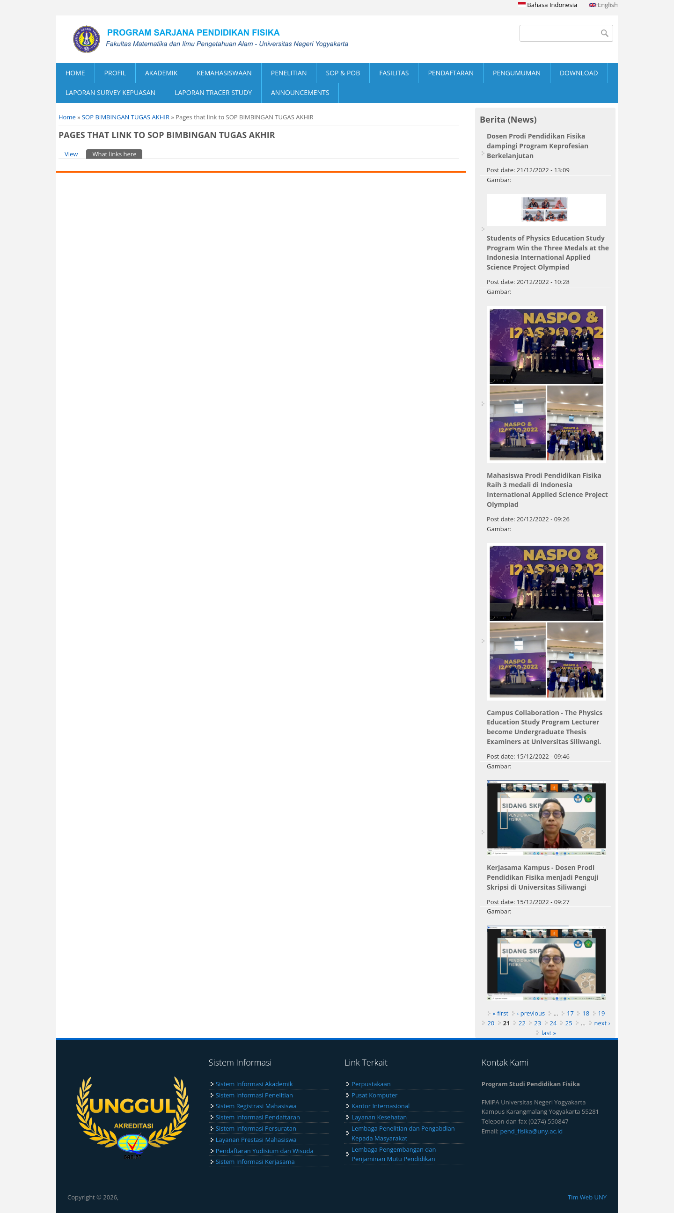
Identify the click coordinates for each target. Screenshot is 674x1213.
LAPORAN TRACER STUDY (213, 92)
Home (67, 117)
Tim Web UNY (587, 1197)
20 (490, 1023)
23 (537, 1023)
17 (570, 1013)
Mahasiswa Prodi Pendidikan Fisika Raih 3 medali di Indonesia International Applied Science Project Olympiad (547, 490)
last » (549, 1033)
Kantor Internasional (381, 1106)
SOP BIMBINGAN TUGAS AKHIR (125, 117)
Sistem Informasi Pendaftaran (258, 1117)
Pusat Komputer (374, 1095)
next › (602, 1023)
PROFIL (115, 72)
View (71, 154)
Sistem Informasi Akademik (254, 1084)
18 (585, 1013)
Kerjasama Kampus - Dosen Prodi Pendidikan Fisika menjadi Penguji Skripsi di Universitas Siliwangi (543, 877)
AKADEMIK (161, 72)
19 (601, 1013)
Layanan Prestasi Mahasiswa (256, 1139)
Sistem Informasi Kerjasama (255, 1161)
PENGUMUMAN (517, 72)
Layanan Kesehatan (379, 1117)
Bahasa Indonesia (547, 4)
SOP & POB (343, 72)
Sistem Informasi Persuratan (256, 1128)
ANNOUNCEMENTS (300, 92)
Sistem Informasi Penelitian (254, 1095)
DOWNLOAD (579, 72)
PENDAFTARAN (451, 72)
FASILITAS (394, 72)
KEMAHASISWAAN (224, 72)
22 (522, 1023)
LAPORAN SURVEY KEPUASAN (110, 92)
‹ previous (531, 1013)
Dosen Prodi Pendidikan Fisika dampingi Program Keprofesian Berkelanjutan (537, 146)
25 (568, 1023)
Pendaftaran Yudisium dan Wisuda (265, 1151)
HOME (75, 72)
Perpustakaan (371, 1084)
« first (501, 1013)
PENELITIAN (289, 72)
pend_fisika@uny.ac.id (531, 1131)
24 (553, 1023)
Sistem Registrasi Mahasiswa (256, 1106)
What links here (117, 153)
